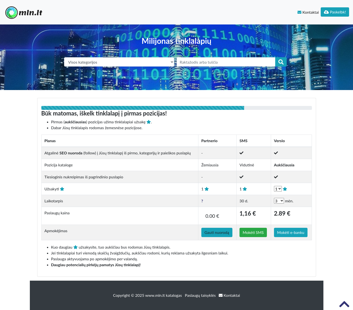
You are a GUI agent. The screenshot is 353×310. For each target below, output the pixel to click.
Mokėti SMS (253, 232)
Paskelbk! (335, 12)
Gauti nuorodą (217, 232)
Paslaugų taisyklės (201, 295)
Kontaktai (308, 12)
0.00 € (212, 216)
